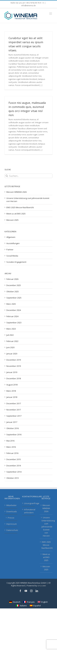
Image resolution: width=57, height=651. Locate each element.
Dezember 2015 (13, 459)
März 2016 (11, 447)
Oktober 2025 (12, 291)
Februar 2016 (12, 453)
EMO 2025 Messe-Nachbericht (20, 207)
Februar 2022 (12, 341)
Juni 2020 (10, 347)
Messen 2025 (12, 220)
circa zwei (42, 585)
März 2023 (11, 328)
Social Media (12, 255)
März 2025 (11, 304)
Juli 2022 (10, 335)
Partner (9, 249)
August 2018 (11, 384)
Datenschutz (11, 530)
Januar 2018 (11, 397)
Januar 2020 (11, 353)
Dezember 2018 (13, 378)
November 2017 (13, 409)
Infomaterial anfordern (28, 511)
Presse (11, 517)
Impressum (11, 524)
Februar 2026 (12, 279)
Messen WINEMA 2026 (16, 192)
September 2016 (13, 434)
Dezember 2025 (13, 285)
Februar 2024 (12, 316)
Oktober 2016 (12, 428)
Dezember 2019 (13, 359)
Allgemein (10, 237)
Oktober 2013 (12, 478)
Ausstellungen (13, 243)
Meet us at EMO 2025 (16, 213)
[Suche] (7, 176)
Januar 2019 (11, 372)
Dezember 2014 (13, 465)
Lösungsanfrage (28, 503)
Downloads (11, 511)
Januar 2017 (11, 422)
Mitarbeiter (11, 505)
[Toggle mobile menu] (50, 13)
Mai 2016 (10, 440)
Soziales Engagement (16, 262)
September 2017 (13, 416)
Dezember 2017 (13, 403)
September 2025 (13, 297)
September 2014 (13, 471)
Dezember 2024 (13, 310)
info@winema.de (28, 5)
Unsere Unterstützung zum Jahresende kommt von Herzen (46, 526)
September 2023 (13, 322)
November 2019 (13, 366)
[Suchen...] (28, 176)
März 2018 (11, 391)
